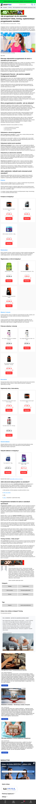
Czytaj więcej (4, 685)
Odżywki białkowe (5, 441)
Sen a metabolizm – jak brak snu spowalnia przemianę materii (16, 617)
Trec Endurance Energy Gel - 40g (27, 271)
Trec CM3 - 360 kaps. (27, 209)
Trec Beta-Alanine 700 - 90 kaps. (9, 425)
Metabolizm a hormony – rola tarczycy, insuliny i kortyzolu (15, 704)
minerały (8, 312)
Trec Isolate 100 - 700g (7, 463)
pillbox (4, 497)
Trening (9, 586)
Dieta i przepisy (10, 590)
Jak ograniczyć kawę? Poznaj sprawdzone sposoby (14, 669)
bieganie (9, 605)
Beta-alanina (4, 379)
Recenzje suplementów (25, 590)
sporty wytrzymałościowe (26, 605)
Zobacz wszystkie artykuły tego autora (15, 580)
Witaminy (3, 312)
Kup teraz (9, 218)
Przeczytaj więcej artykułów (6, 613)
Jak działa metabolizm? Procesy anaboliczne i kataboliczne (15, 738)
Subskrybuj (31, 771)
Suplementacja (26, 586)
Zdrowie (9, 594)
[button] (22, 801)
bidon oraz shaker (7, 492)
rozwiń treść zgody (6, 775)
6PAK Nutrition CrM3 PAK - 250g (9, 234)
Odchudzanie (25, 594)
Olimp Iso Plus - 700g (9, 271)
